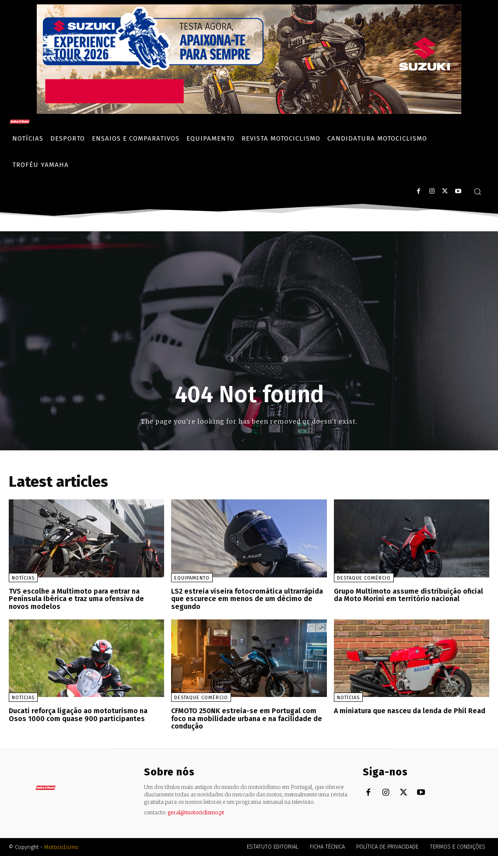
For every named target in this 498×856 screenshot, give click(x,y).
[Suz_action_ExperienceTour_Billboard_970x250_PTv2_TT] (249, 111)
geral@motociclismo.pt (196, 812)
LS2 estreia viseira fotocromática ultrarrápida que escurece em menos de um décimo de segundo (247, 599)
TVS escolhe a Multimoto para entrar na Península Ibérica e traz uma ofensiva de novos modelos (76, 599)
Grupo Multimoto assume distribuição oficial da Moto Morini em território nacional (408, 595)
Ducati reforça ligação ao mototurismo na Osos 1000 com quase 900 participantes (78, 715)
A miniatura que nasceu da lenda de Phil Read (409, 711)
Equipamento (192, 578)
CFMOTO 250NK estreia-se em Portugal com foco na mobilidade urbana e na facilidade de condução (246, 718)
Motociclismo (61, 847)
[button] (477, 191)
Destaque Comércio (364, 578)
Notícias (23, 578)
